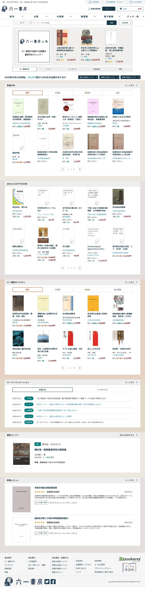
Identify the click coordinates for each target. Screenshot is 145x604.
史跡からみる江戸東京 (121, 116)
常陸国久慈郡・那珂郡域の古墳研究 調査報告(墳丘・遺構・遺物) (22, 119)
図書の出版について (108, 77)
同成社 (39, 125)
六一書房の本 (10, 561)
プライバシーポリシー (103, 568)
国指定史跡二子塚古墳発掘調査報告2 (51, 518)
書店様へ (31, 568)
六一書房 (60, 57)
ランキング (9, 565)
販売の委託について (87, 77)
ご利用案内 (95, 2)
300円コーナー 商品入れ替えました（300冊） (54, 416)
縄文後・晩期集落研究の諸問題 (50, 449)
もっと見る (129, 85)
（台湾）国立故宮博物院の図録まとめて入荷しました (56, 410)
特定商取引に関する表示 (104, 572)
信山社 (114, 123)
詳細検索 (125, 23)
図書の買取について (129, 77)
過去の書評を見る (127, 435)
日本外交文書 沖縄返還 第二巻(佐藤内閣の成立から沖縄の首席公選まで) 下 (114, 51)
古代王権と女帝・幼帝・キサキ (47, 118)
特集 (6, 572)
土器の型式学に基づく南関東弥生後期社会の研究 (66, 50)
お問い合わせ (81, 568)
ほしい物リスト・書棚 (36, 565)
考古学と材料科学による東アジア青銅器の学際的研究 (90, 50)
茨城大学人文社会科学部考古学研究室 (25, 123)
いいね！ (41, 502)
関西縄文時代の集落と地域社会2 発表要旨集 (97, 118)
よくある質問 (136, 2)
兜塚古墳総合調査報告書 (46, 487)
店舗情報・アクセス (116, 2)
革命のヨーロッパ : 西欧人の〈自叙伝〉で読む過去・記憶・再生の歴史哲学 (72, 120)
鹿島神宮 (16, 152)
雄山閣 (14, 159)
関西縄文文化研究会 (94, 123)
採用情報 (98, 561)
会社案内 (79, 561)
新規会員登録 (95, 9)
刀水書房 (66, 125)
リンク (78, 572)
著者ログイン (57, 572)
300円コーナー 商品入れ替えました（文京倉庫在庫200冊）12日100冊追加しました (68, 404)
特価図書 (8, 568)
